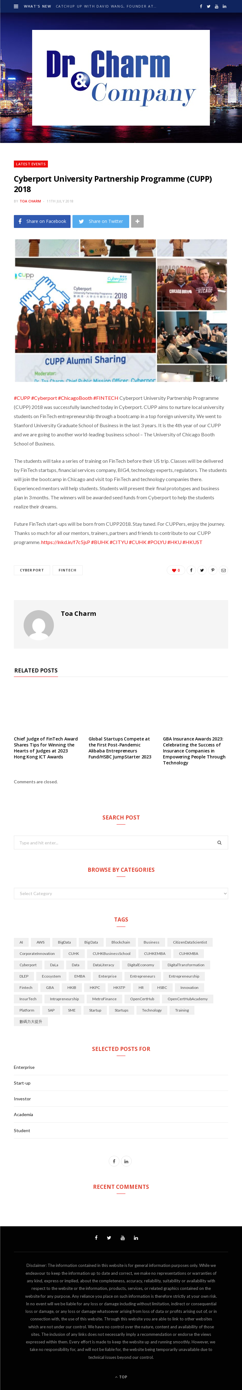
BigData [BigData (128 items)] (64, 942)
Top (121, 1377)
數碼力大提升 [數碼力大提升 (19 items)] (31, 1021)
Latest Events (31, 164)
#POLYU (156, 542)
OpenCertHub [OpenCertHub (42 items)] (142, 998)
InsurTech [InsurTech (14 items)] (28, 998)
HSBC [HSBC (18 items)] (162, 987)
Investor (22, 1098)
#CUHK (138, 542)
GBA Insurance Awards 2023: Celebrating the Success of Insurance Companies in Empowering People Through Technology (194, 751)
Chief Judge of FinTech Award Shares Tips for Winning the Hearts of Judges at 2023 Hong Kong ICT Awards (46, 748)
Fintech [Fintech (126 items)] (26, 987)
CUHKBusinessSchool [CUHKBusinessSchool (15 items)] (111, 953)
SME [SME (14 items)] (72, 1010)
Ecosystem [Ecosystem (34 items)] (51, 976)
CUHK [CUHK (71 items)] (73, 953)
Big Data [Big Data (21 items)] (91, 942)
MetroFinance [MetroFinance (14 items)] (104, 998)
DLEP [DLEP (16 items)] (24, 976)
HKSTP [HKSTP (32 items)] (119, 987)
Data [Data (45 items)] (75, 964)
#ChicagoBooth (75, 398)
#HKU (174, 542)
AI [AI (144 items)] (21, 942)
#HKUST (192, 542)
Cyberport (32, 570)
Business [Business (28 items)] (151, 942)
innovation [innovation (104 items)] (190, 987)
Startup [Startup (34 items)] (95, 1010)
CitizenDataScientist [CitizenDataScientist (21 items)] (190, 942)
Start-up (22, 1083)
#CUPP (22, 398)
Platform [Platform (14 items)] (27, 1010)
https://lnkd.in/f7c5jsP (65, 542)
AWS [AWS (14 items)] (40, 942)
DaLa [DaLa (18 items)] (54, 964)
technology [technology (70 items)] (152, 1010)
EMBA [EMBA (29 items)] (79, 976)
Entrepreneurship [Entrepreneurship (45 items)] (184, 976)
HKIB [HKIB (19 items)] (71, 987)
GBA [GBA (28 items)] (50, 987)
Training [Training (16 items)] (182, 1010)
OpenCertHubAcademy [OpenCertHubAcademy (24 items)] (188, 998)
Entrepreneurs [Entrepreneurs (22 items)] (142, 976)
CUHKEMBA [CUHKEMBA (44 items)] (154, 953)
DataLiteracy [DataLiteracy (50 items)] (103, 964)
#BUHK (100, 542)
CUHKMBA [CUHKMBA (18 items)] (188, 953)
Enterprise (24, 1067)
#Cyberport (44, 398)
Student (22, 1130)
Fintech (68, 570)
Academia (23, 1114)
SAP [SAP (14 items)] (51, 1010)
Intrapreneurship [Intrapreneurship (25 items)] (64, 998)
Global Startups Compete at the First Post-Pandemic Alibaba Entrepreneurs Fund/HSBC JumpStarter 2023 (120, 748)
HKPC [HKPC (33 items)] (95, 987)
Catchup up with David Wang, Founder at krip (108, 6)
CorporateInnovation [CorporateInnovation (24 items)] (37, 953)
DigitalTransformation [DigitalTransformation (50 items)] (186, 964)
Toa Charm (30, 201)
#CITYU (119, 542)
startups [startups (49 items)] (122, 1010)
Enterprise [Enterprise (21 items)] (108, 976)
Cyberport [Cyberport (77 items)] (28, 964)
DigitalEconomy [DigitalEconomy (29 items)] (141, 964)
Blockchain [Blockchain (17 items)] (121, 942)
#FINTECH (105, 398)
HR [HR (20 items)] (141, 987)
